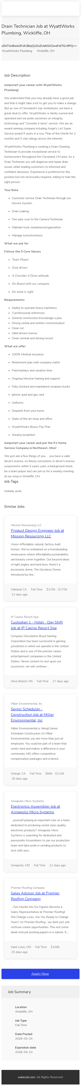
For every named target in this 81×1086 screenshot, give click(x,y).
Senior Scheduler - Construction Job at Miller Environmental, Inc (32, 715)
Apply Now (40, 974)
